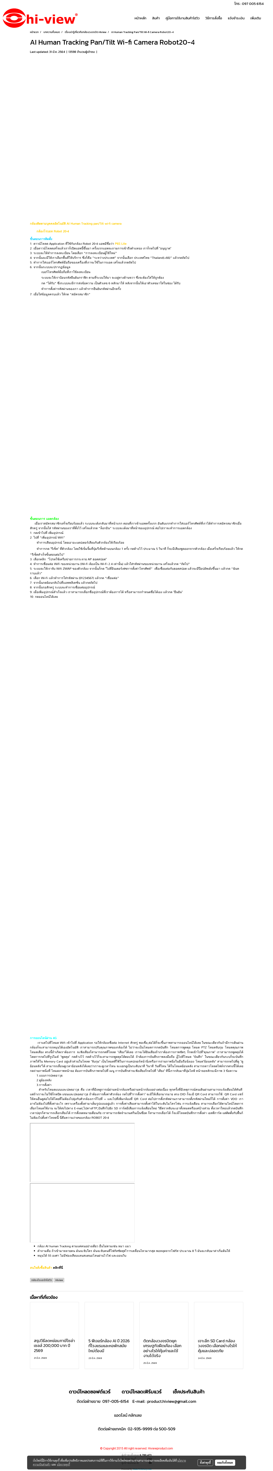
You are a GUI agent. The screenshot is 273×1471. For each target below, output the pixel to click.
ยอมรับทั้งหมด (225, 1462)
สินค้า (156, 18)
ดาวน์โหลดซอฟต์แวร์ (89, 1391)
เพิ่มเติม (255, 18)
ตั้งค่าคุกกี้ (205, 1462)
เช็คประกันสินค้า (188, 1391)
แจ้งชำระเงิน (236, 18)
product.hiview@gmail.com (171, 1401)
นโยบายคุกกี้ (63, 1464)
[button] (267, 18)
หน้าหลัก (140, 18)
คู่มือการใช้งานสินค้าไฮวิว (183, 18)
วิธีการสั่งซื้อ (213, 18)
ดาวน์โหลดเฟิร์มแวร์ (142, 1391)
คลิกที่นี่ (58, 1267)
